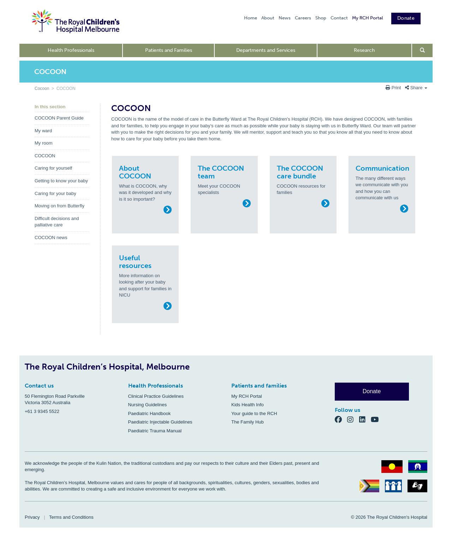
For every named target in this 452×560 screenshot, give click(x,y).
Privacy (32, 517)
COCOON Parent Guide (59, 118)
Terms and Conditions (71, 517)
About (267, 17)
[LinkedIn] (365, 419)
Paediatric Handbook (149, 413)
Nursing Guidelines (147, 404)
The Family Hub (247, 422)
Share (416, 87)
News (285, 17)
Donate (406, 18)
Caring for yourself (53, 168)
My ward (43, 130)
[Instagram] (353, 419)
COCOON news (51, 237)
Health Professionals (71, 50)
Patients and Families (168, 50)
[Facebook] (341, 419)
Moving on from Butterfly (59, 205)
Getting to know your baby (61, 180)
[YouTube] (377, 419)
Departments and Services (265, 50)
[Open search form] (422, 50)
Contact (339, 17)
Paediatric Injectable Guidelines (160, 422)
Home (250, 17)
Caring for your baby (55, 193)
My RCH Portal (367, 17)
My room (44, 143)
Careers (303, 17)
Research (364, 50)
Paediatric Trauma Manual (155, 430)
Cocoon (42, 88)
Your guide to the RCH (254, 413)
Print (394, 87)
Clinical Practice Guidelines (156, 396)
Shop (320, 17)
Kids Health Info (247, 404)
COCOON (45, 155)
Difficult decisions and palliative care (57, 222)
